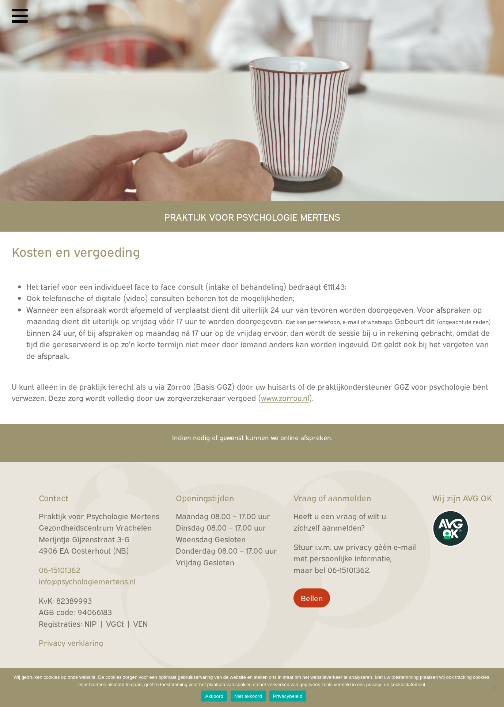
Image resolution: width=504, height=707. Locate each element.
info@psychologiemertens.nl (87, 581)
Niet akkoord (248, 696)
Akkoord (214, 696)
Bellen (312, 597)
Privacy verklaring (71, 642)
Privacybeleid (288, 696)
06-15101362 (59, 569)
